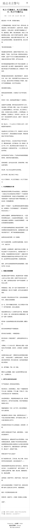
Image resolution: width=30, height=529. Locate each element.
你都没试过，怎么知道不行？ (13, 513)
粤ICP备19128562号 (15, 527)
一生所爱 (9, 15)
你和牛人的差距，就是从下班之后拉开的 (16, 512)
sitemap (19, 525)
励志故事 (17, 15)
